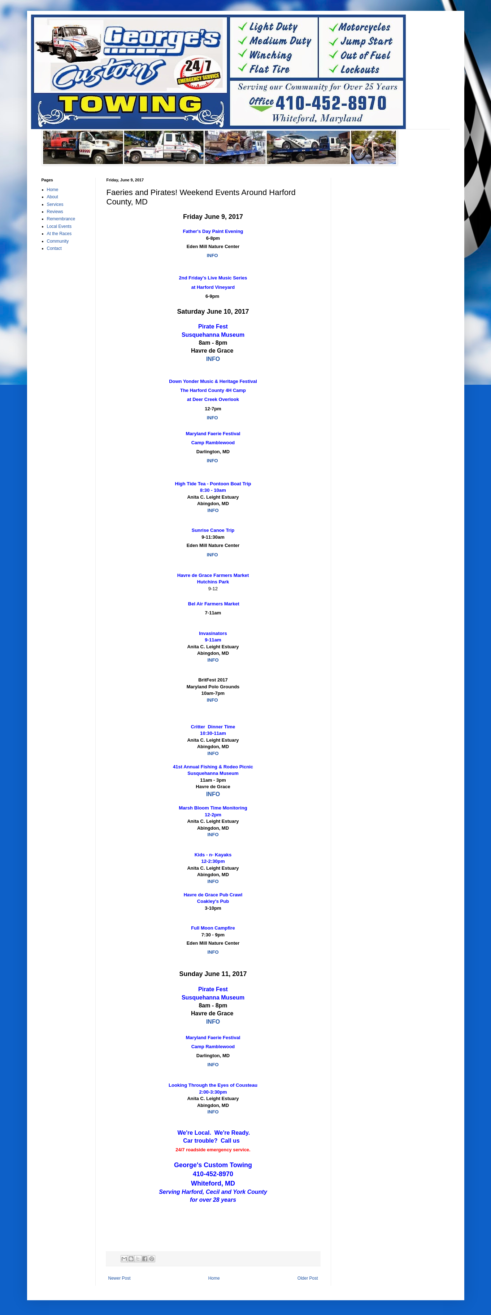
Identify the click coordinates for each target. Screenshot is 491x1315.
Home (214, 1278)
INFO (212, 255)
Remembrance (61, 218)
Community (58, 241)
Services (55, 204)
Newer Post (119, 1278)
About (52, 196)
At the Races (59, 233)
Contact (54, 248)
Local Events (59, 226)
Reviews (55, 211)
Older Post (307, 1278)
